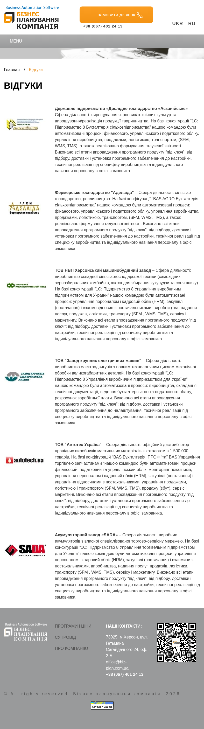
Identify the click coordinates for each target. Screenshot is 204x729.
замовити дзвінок (120, 15)
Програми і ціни (73, 626)
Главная (12, 69)
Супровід (65, 637)
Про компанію (71, 648)
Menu (12, 41)
